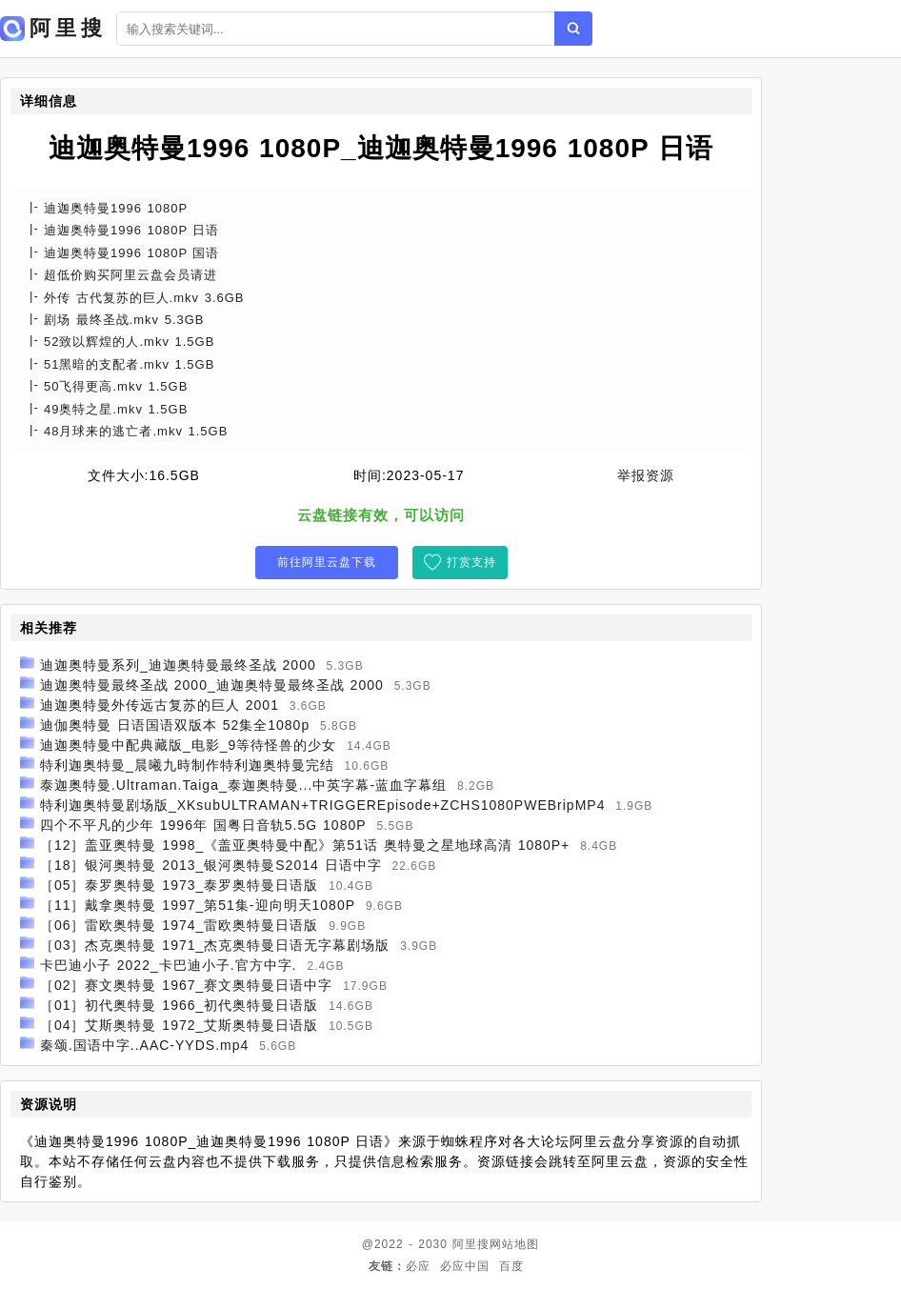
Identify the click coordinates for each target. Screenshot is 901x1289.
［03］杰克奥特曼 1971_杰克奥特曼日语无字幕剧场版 (215, 945)
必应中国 (465, 1266)
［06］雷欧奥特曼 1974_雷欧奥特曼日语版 (179, 925)
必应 (418, 1266)
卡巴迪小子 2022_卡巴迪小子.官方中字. (168, 965)
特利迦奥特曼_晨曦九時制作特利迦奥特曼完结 (187, 765)
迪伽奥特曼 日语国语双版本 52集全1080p (175, 725)
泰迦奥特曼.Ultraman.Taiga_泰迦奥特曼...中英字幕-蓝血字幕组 (243, 785)
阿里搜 (471, 1244)
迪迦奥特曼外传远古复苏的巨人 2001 (159, 705)
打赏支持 (471, 562)
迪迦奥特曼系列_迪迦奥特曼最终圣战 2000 (178, 665)
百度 (511, 1266)
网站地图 (514, 1244)
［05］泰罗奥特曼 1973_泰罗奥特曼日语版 (179, 885)
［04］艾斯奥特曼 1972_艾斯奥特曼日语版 (179, 1025)
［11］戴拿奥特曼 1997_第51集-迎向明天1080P (197, 905)
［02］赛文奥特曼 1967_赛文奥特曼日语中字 (186, 985)
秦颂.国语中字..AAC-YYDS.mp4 (144, 1045)
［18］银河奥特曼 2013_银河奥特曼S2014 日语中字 (211, 865)
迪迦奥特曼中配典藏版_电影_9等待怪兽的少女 (188, 745)
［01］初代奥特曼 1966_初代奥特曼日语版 (179, 1005)
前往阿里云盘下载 (326, 562)
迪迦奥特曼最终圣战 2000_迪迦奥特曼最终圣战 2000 (212, 685)
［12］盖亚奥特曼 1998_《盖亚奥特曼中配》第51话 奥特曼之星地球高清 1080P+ (305, 845)
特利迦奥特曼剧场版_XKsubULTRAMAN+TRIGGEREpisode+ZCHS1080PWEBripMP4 (323, 805)
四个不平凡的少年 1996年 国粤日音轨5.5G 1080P (203, 825)
